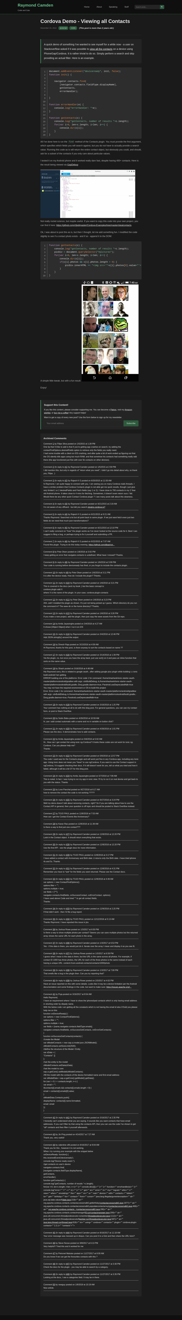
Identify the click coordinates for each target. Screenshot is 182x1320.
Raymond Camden (35, 5)
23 (54, 756)
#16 (67, 655)
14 (54, 624)
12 (54, 600)
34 (54, 909)
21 (54, 729)
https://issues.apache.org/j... (118, 987)
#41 (67, 1118)
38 (54, 953)
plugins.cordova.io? (96, 507)
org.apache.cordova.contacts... (62, 1209)
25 (54, 789)
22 (54, 739)
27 (54, 813)
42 (54, 1118)
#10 (67, 583)
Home (86, 7)
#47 (67, 1264)
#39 (67, 981)
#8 (66, 562)
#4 (66, 514)
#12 (67, 613)
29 (54, 834)
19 (54, 705)
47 (54, 1253)
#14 (67, 634)
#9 (67, 573)
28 (54, 824)
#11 (67, 600)
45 (54, 1233)
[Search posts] (147, 7)
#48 (67, 1274)
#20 (67, 729)
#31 (67, 868)
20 (54, 718)
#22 (67, 756)
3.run (88, 1213)
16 (54, 644)
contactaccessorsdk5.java (111, 1203)
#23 (67, 776)
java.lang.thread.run (52, 1222)
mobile (73, 28)
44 (54, 1145)
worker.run (84, 1219)
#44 (67, 1233)
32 (54, 868)
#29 (67, 855)
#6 (66, 541)
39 (54, 970)
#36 (67, 943)
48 (54, 1264)
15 (54, 634)
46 (54, 1243)
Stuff (126, 7)
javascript (63, 28)
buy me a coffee (61, 413)
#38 (67, 970)
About (99, 7)
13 (54, 613)
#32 (67, 879)
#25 (67, 800)
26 (54, 800)
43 (54, 1134)
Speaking (113, 7)
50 (54, 1285)
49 (54, 1274)
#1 (66, 467)
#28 (67, 844)
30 (54, 844)
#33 (67, 909)
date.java (67, 1200)
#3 (66, 504)
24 (54, 776)
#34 (67, 919)
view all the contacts (101, 49)
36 (54, 929)
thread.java (67, 1222)
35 (54, 919)
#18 (67, 705)
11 (54, 583)
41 (54, 994)
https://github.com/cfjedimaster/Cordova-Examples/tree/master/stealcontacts (93, 225)
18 (54, 668)
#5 (66, 528)
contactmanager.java (100, 1213)
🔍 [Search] (162, 7)
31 (54, 855)
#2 (66, 481)
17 (54, 655)
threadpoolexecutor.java (99, 1216)
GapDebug (72, 164)
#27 (67, 834)
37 (54, 943)
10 (54, 573)
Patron (113, 410)
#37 (67, 953)
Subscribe (131, 423)
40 (54, 981)
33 (54, 879)
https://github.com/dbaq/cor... (102, 545)
